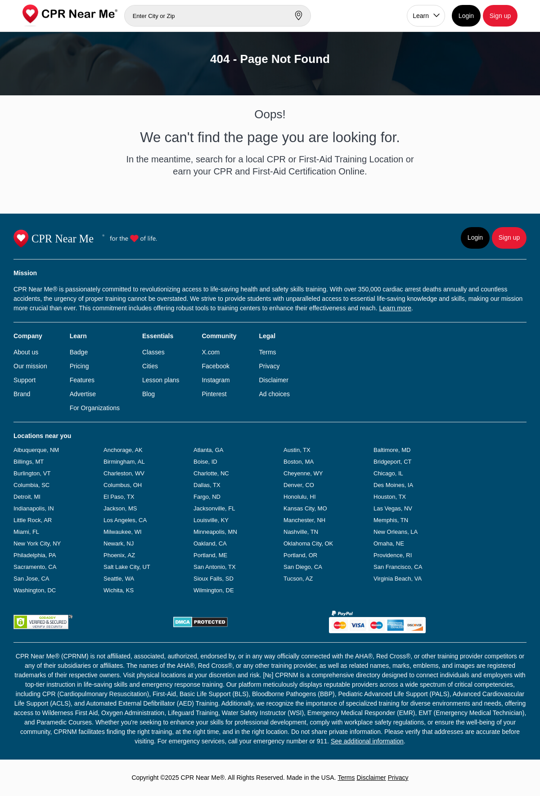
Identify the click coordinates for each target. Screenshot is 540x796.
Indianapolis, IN (34, 508)
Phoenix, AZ (119, 555)
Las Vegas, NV (393, 508)
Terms (267, 352)
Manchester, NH (304, 520)
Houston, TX (390, 496)
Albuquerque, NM (36, 450)
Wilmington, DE (214, 590)
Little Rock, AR (33, 520)
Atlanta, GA (208, 450)
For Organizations (95, 407)
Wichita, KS (119, 590)
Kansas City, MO (305, 508)
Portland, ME (210, 555)
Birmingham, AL (124, 461)
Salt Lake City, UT (127, 566)
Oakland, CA (210, 543)
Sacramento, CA (35, 566)
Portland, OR (300, 555)
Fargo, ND (207, 496)
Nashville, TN (301, 531)
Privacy (269, 366)
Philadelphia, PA (35, 555)
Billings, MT (29, 461)
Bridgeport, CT (393, 461)
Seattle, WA (119, 578)
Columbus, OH (123, 485)
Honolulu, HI (300, 496)
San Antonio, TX (215, 566)
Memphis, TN (391, 520)
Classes (153, 352)
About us (26, 352)
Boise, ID (205, 461)
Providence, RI (393, 555)
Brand (22, 394)
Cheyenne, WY (303, 473)
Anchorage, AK (123, 450)
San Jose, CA (32, 578)
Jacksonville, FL (214, 508)
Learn (421, 15)
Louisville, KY (211, 520)
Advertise (83, 394)
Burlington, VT (32, 473)
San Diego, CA (303, 566)
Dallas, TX (207, 485)
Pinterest (214, 394)
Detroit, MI (27, 496)
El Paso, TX (119, 496)
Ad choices (274, 394)
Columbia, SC (32, 485)
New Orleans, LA (396, 531)
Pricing (79, 366)
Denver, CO (299, 485)
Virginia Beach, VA (398, 578)
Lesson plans (161, 380)
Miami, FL (26, 531)
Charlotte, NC (211, 473)
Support (25, 380)
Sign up (500, 15)
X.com (211, 352)
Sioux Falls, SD (214, 578)
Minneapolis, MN (215, 531)
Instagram (216, 380)
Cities (150, 366)
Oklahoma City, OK (308, 543)
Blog (148, 394)
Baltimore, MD (392, 450)
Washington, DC (35, 590)
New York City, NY (37, 543)
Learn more (395, 308)
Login (466, 15)
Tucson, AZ (298, 578)
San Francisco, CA (398, 566)
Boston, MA (299, 461)
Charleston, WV (124, 473)
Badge (79, 352)
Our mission (30, 366)
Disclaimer (273, 380)
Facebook (215, 366)
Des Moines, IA (393, 485)
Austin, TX (297, 450)
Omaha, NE (389, 543)
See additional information (367, 741)
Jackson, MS (120, 508)
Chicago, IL (388, 473)
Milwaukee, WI (123, 531)
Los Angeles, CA (125, 520)
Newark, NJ (119, 543)
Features (82, 380)
